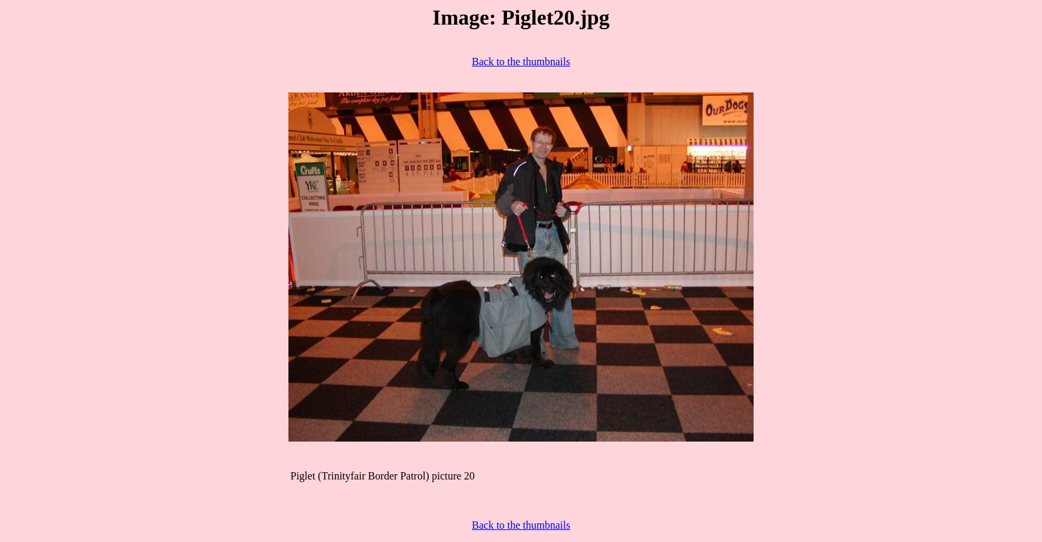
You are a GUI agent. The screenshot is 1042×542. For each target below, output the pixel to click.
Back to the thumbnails (521, 61)
